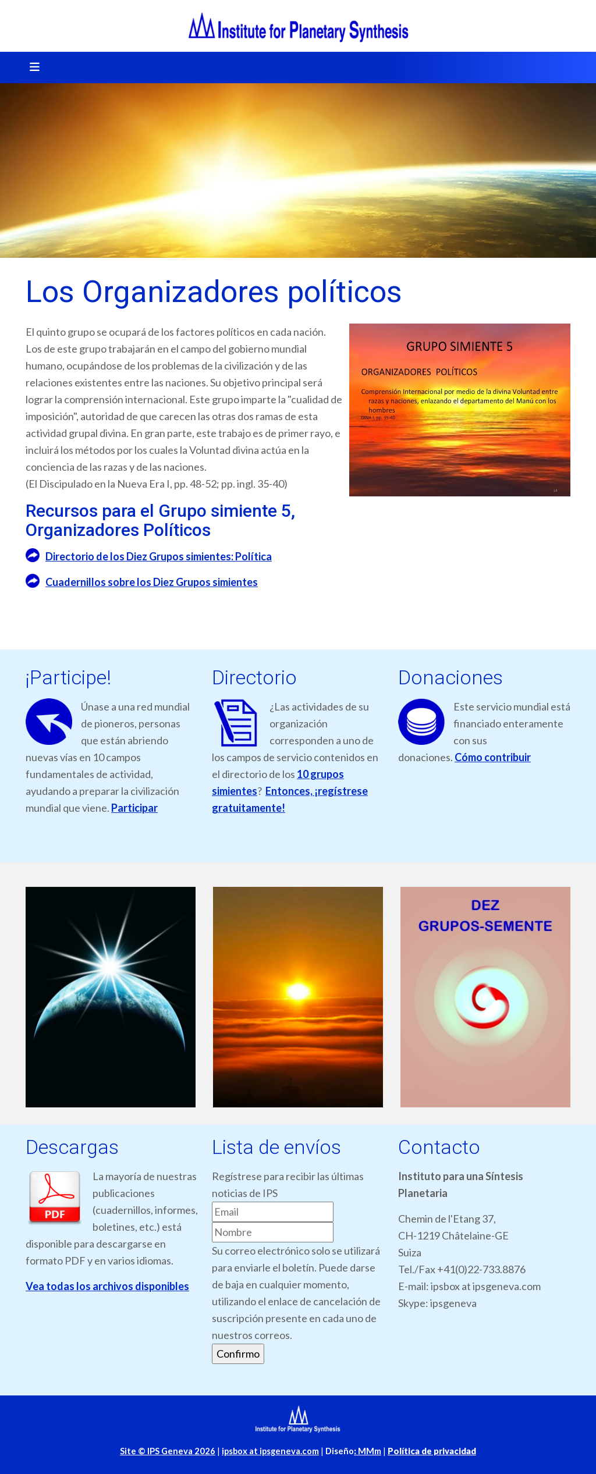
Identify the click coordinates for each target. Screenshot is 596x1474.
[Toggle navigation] (31, 67)
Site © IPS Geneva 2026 (167, 1451)
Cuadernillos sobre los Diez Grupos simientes (151, 582)
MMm (367, 1451)
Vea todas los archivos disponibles (107, 1286)
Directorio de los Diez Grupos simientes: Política (158, 556)
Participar (134, 807)
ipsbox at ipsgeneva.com (270, 1451)
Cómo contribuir (493, 757)
